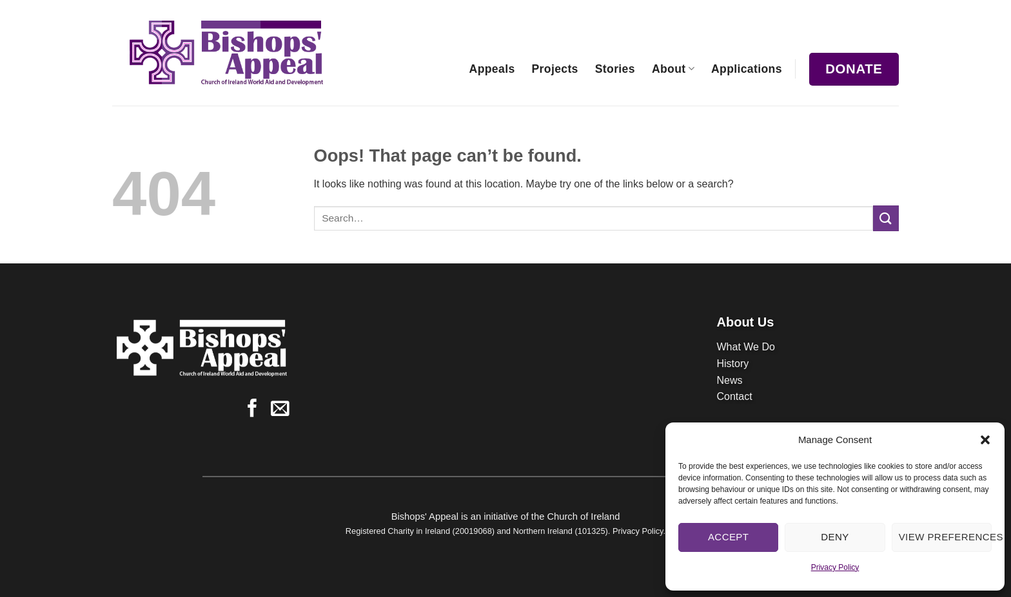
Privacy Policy (835, 567)
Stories (615, 68)
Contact (734, 396)
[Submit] (886, 218)
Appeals (492, 68)
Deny (835, 536)
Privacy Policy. (639, 531)
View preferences (945, 536)
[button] (985, 439)
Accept (728, 536)
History (733, 363)
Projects (555, 68)
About (673, 68)
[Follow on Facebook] (252, 409)
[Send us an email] (280, 409)
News (730, 380)
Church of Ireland (583, 516)
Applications (746, 68)
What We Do (746, 346)
